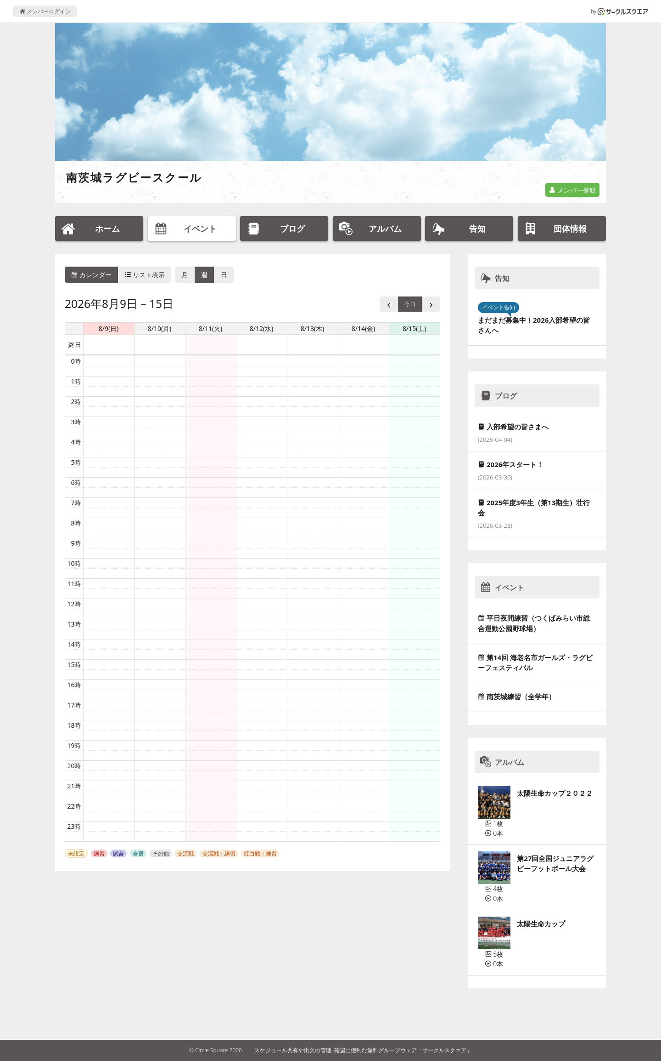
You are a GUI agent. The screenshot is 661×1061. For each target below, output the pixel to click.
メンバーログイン (45, 11)
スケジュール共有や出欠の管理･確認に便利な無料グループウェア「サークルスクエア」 (363, 1050)
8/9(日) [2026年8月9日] (109, 328)
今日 (409, 304)
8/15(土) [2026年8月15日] (414, 328)
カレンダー (91, 274)
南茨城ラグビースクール (134, 177)
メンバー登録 (572, 190)
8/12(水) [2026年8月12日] (262, 328)
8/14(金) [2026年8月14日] (363, 328)
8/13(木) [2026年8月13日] (313, 328)
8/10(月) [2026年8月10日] (160, 328)
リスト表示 (145, 274)
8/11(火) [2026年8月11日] (211, 328)
